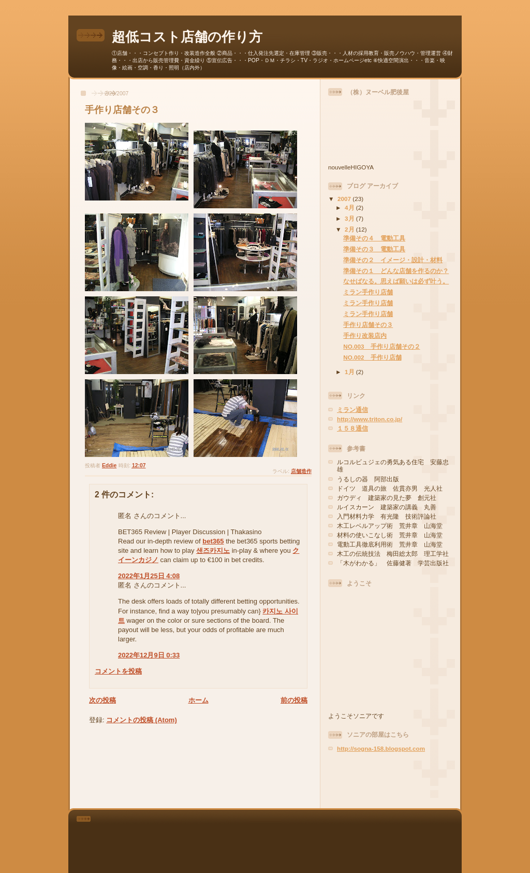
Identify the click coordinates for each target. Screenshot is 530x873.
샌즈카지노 (213, 550)
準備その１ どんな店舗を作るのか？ (396, 270)
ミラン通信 (352, 409)
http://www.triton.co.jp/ (369, 419)
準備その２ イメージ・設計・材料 (393, 259)
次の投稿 (102, 700)
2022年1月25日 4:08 (149, 576)
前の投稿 (294, 700)
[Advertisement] (388, 780)
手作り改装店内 (365, 335)
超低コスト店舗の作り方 (187, 37)
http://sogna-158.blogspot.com (381, 748)
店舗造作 (301, 471)
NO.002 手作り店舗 (372, 357)
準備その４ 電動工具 (374, 238)
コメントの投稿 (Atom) (141, 720)
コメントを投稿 (118, 671)
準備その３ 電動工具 (374, 249)
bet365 (213, 541)
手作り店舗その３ (368, 324)
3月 (350, 218)
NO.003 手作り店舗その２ (381, 346)
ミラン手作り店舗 (368, 292)
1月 (350, 371)
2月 (350, 229)
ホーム (198, 700)
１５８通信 (352, 428)
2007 (344, 198)
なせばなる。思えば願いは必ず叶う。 (396, 281)
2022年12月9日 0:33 (149, 655)
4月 (350, 207)
